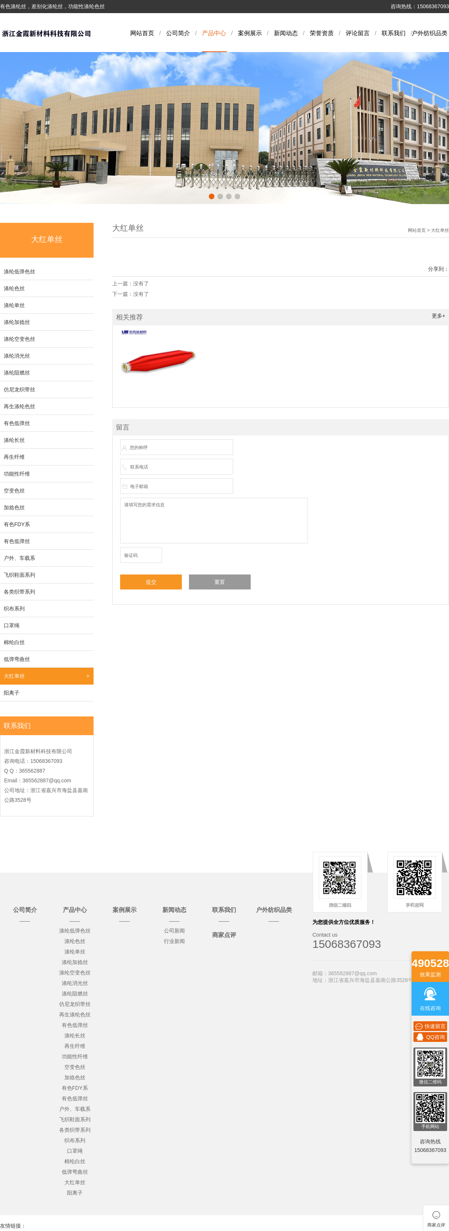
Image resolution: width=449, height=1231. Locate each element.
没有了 (141, 283)
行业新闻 (174, 941)
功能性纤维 (17, 474)
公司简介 (178, 33)
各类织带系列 (19, 592)
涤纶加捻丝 (17, 322)
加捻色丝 (14, 507)
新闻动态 (286, 33)
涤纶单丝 (14, 305)
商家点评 (224, 935)
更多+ (438, 316)
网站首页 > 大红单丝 (428, 230)
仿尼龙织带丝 (19, 389)
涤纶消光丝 (17, 356)
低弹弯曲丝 (17, 659)
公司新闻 (174, 931)
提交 (151, 582)
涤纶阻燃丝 (17, 373)
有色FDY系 (17, 524)
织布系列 (14, 609)
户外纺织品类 (430, 33)
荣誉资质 (322, 33)
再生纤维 (14, 457)
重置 (219, 582)
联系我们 (394, 33)
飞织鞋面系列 (19, 575)
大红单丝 (14, 676)
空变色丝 (14, 491)
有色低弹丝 (17, 423)
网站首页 (142, 33)
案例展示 (250, 33)
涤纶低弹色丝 (19, 272)
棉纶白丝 (14, 642)
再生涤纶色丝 (19, 406)
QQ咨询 (430, 1037)
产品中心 (214, 33)
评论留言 (358, 33)
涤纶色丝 (14, 288)
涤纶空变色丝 (19, 339)
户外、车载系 (19, 558)
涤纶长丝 (14, 440)
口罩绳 (11, 625)
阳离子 (11, 693)
